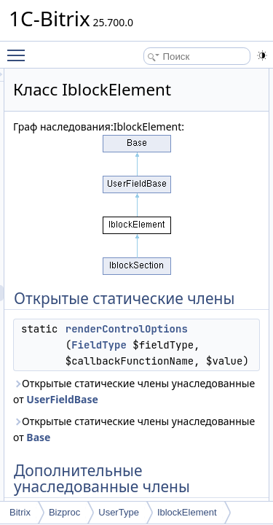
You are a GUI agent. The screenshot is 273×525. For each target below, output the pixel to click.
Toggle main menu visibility (19, 49)
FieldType (181, 377)
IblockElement (187, 512)
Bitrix (20, 512)
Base (206, 485)
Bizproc (64, 512)
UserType (118, 512)
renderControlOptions (209, 361)
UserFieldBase (230, 447)
